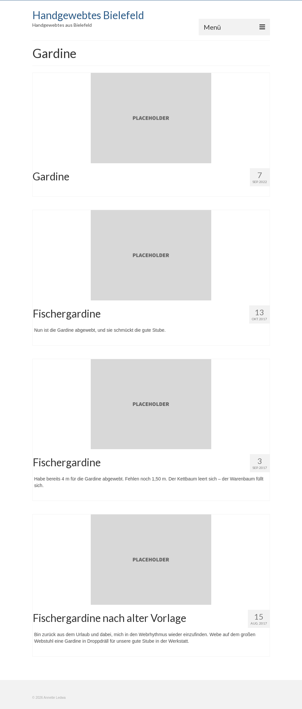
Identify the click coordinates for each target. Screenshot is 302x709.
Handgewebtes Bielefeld (88, 15)
